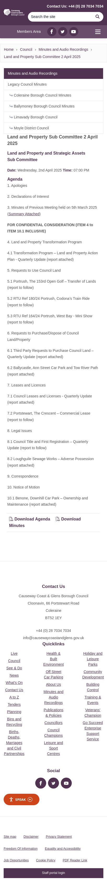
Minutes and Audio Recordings (63, 49)
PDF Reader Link (75, 860)
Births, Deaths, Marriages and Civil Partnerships (14, 743)
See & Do (14, 668)
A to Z (14, 697)
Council (26, 49)
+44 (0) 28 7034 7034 (53, 630)
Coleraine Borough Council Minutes (40, 95)
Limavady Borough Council (33, 117)
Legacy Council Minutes (27, 84)
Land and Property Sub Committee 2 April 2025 (42, 57)
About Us (53, 684)
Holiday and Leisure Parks (93, 658)
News (14, 675)
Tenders (14, 704)
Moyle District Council (29, 128)
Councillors (53, 723)
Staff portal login (53, 873)
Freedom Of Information (21, 848)
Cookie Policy (45, 860)
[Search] (60, 17)
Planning (14, 712)
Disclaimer (30, 837)
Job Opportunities (16, 860)
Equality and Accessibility (63, 848)
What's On (14, 683)
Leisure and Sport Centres (53, 748)
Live (14, 653)
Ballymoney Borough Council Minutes (42, 106)
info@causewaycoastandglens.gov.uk (53, 638)
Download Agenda (30, 519)
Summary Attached (24, 214)
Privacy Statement (59, 837)
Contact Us (14, 690)
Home (9, 49)
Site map (10, 837)
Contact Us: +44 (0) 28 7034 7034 (75, 6)
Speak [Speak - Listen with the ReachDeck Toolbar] (20, 799)
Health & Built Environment (53, 658)
